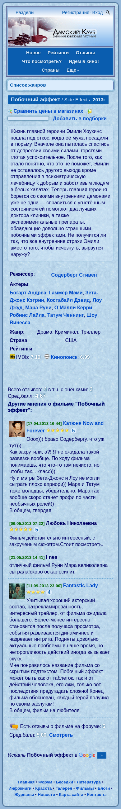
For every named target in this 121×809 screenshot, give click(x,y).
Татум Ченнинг (65, 315)
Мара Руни (38, 307)
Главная (26, 782)
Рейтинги (58, 52)
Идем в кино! (84, 61)
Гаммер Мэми (66, 292)
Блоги (104, 788)
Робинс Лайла (27, 315)
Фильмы (85, 788)
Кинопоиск (64, 357)
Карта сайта (71, 794)
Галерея (63, 788)
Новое (33, 52)
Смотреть (61, 735)
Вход (97, 12)
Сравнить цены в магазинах (48, 111)
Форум (45, 782)
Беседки (64, 782)
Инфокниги (19, 788)
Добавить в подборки (80, 118)
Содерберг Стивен (74, 275)
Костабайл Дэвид (68, 300)
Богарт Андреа (28, 292)
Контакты (97, 794)
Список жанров (28, 85)
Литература (89, 782)
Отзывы (85, 52)
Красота (43, 788)
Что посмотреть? (42, 61)
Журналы (24, 794)
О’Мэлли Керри (73, 307)
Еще (73, 70)
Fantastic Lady (80, 585)
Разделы (25, 12)
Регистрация (76, 12)
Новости (46, 794)
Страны (51, 70)
